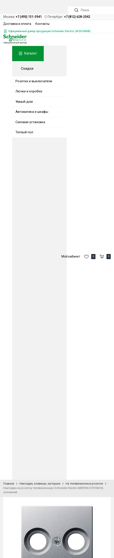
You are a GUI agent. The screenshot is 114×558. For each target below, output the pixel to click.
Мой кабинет (70, 256)
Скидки (27, 68)
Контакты (42, 24)
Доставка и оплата (17, 24)
